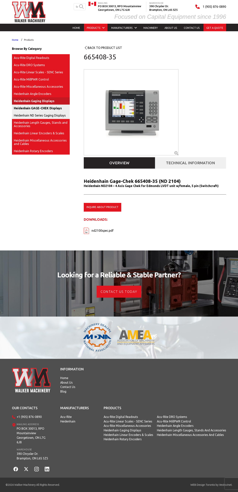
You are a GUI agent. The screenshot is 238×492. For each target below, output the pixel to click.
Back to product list (105, 47)
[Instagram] (36, 469)
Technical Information (190, 163)
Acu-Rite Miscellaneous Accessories (38, 86)
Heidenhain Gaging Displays (34, 101)
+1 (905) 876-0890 (29, 417)
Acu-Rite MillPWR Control (31, 79)
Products (29, 40)
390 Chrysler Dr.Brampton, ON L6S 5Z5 (32, 456)
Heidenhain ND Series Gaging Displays (40, 115)
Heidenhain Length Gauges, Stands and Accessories (40, 124)
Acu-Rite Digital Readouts (31, 57)
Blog (63, 391)
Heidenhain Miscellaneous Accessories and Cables (40, 142)
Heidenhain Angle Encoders (32, 93)
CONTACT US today (119, 291)
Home (15, 40)
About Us (66, 382)
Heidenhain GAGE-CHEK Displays (38, 108)
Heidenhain (68, 421)
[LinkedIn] (47, 469)
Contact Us (68, 387)
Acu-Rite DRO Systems (29, 65)
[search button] (81, 6)
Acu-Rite (66, 417)
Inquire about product (102, 207)
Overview (119, 163)
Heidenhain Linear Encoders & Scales (39, 133)
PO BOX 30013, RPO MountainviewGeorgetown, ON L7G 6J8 (31, 435)
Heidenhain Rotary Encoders (33, 151)
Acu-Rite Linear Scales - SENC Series (38, 72)
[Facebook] (16, 469)
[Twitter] (26, 469)
